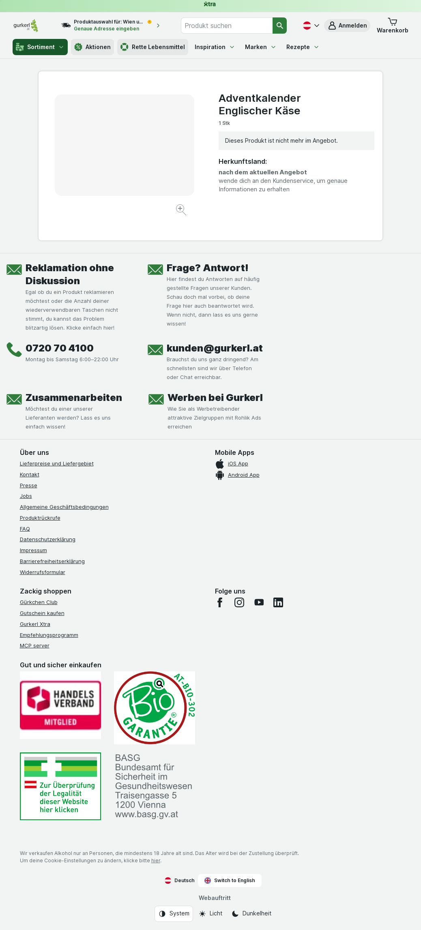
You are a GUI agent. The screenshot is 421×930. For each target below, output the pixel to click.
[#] (60, 786)
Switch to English (229, 880)
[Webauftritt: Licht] (210, 914)
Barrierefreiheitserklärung (52, 561)
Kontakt (29, 474)
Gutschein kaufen (42, 613)
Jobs (26, 496)
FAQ (25, 528)
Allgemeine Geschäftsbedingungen (64, 507)
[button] (347, 25)
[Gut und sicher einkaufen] (154, 707)
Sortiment (40, 47)
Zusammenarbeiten (74, 397)
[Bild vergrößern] (182, 211)
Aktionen (92, 47)
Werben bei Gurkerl (215, 397)
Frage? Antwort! (208, 268)
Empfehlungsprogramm (49, 635)
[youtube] (259, 602)
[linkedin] (278, 602)
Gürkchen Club (39, 602)
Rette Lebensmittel (152, 47)
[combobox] (227, 25)
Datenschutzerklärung (47, 539)
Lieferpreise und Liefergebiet (57, 463)
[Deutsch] (310, 25)
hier (155, 860)
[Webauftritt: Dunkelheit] (251, 914)
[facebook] (220, 602)
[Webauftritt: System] (174, 914)
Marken (261, 46)
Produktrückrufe (40, 517)
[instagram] (239, 602)
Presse (28, 485)
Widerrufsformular (42, 572)
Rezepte (303, 46)
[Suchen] (280, 25)
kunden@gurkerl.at (215, 348)
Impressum (33, 550)
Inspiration (215, 46)
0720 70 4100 (60, 348)
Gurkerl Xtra (35, 624)
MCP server (34, 645)
